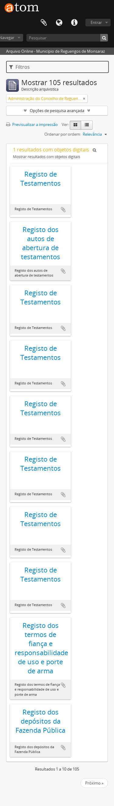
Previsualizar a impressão (32, 124)
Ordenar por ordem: (62, 134)
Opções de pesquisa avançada (57, 110)
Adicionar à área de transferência (63, 210)
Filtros (19, 67)
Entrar (96, 22)
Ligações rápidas (74, 22)
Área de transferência (43, 22)
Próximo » (94, 783)
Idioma (59, 22)
